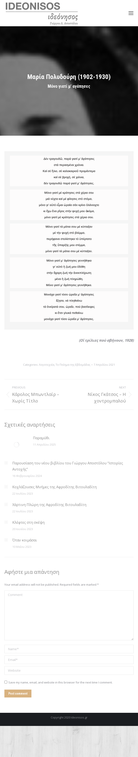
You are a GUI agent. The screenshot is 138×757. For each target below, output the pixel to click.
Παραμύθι (41, 438)
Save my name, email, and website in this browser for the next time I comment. (60, 682)
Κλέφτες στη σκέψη (28, 522)
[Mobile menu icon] (131, 13)
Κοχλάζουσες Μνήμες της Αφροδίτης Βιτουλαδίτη (54, 487)
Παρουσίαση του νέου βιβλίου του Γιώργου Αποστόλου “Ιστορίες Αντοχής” (67, 466)
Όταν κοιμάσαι (24, 540)
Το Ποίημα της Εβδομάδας (73, 365)
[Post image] (16, 444)
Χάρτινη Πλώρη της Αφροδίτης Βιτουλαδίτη (49, 504)
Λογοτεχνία (46, 365)
